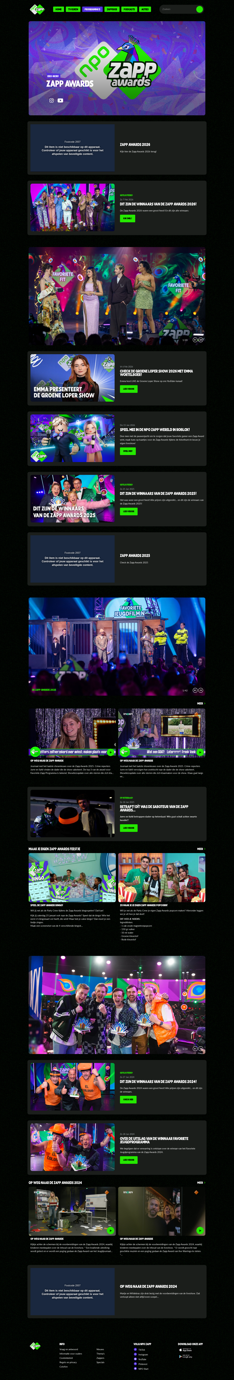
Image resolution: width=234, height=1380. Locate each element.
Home (59, 9)
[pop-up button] (98, 128)
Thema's (101, 1353)
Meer (200, 703)
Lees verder (128, 388)
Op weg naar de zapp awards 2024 (55, 1183)
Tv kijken (73, 9)
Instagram (141, 1354)
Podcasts (129, 9)
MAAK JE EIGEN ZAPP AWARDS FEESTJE (54, 849)
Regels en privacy (68, 1362)
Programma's (92, 9)
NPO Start (141, 1368)
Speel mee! (128, 451)
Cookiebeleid (66, 1358)
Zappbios (112, 9)
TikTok (139, 1349)
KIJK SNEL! (127, 218)
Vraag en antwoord (69, 1349)
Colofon (64, 1366)
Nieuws (100, 1349)
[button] (104, 128)
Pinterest (140, 1364)
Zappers (100, 1358)
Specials (100, 1362)
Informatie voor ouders (71, 1353)
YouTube (140, 1359)
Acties (145, 9)
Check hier (128, 1099)
